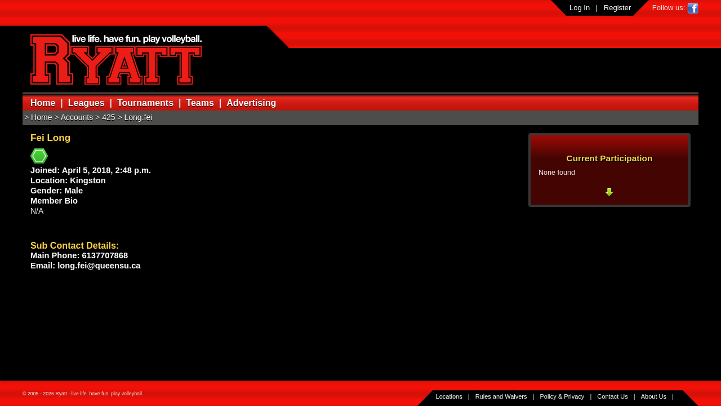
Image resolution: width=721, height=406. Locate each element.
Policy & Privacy (562, 396)
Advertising (251, 103)
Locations (449, 396)
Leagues (86, 103)
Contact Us (612, 396)
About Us (653, 396)
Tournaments (145, 103)
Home (42, 103)
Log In (579, 7)
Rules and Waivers (501, 396)
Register (617, 7)
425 (108, 117)
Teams (200, 103)
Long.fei (138, 117)
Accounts (77, 117)
